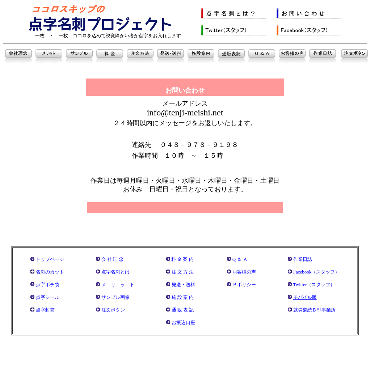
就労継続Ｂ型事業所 (314, 310)
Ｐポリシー (244, 284)
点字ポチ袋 (47, 284)
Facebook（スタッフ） (316, 272)
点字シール (47, 297)
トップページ (50, 259)
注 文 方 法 (183, 272)
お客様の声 (244, 272)
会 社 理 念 (112, 259)
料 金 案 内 (182, 259)
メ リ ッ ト (117, 284)
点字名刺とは (115, 272)
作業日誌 (302, 259)
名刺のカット (50, 272)
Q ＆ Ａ (240, 259)
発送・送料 (183, 284)
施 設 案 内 (183, 297)
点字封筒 (45, 310)
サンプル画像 (115, 297)
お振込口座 (183, 322)
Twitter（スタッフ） (314, 284)
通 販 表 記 (183, 310)
